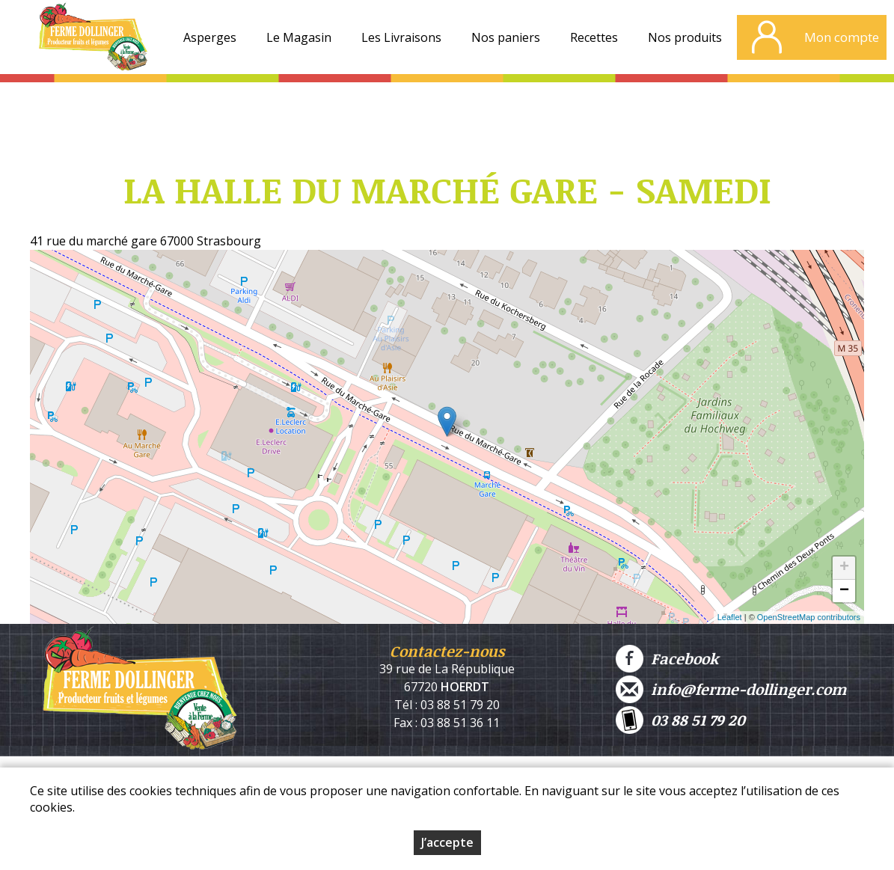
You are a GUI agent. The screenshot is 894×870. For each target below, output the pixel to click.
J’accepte (447, 842)
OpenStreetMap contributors (808, 617)
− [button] (844, 591)
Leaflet (729, 617)
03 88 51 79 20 (680, 720)
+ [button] (844, 568)
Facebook (667, 659)
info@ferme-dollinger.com (731, 689)
